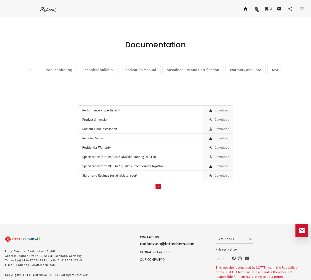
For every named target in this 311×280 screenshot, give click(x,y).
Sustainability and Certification (193, 69)
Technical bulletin (98, 69)
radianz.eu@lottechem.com (36, 265)
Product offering (58, 69)
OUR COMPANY (152, 259)
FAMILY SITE (235, 238)
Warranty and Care (245, 69)
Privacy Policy (226, 249)
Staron (13, 8)
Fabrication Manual (140, 69)
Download (221, 110)
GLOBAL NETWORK (155, 252)
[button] (267, 8)
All (31, 69)
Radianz (48, 8)
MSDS (277, 69)
